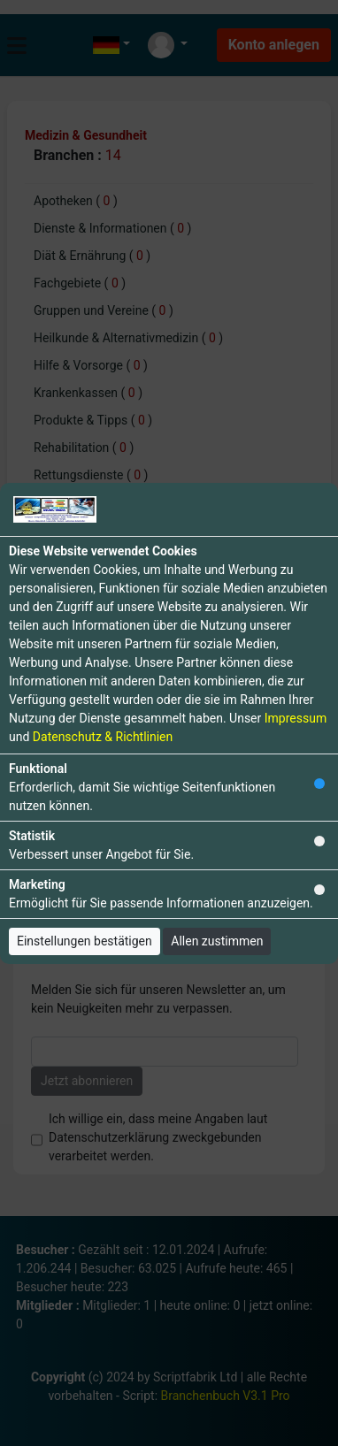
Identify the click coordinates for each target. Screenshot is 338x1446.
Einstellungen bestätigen (84, 941)
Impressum (295, 718)
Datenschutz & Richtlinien (103, 737)
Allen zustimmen (217, 941)
